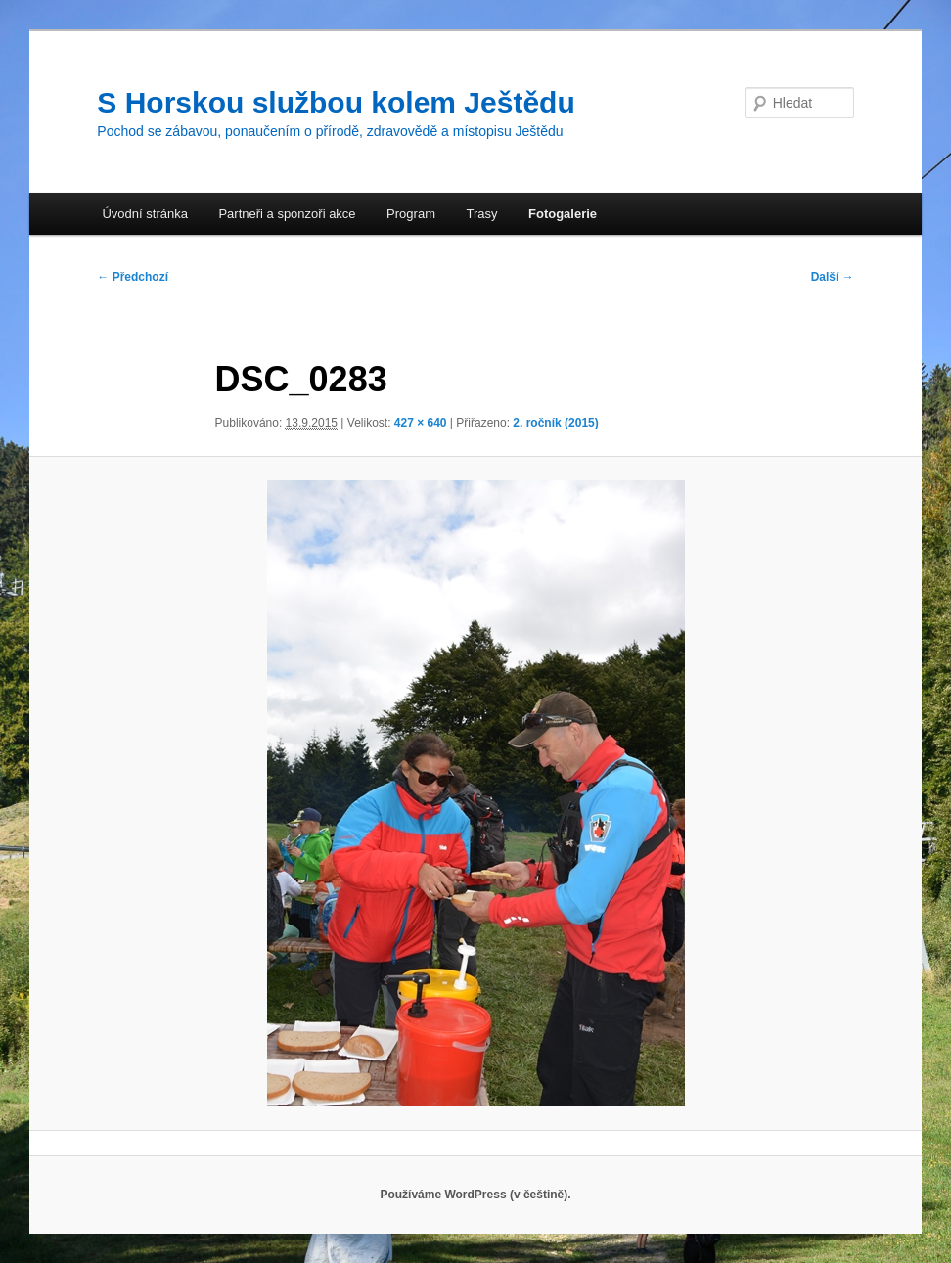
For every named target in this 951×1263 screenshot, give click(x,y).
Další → (832, 277)
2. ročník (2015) (555, 422)
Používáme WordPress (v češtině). (475, 1194)
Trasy (481, 213)
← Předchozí (132, 277)
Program (410, 213)
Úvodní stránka (144, 213)
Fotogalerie (562, 213)
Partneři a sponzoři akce (286, 213)
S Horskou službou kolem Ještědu (335, 102)
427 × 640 (420, 422)
